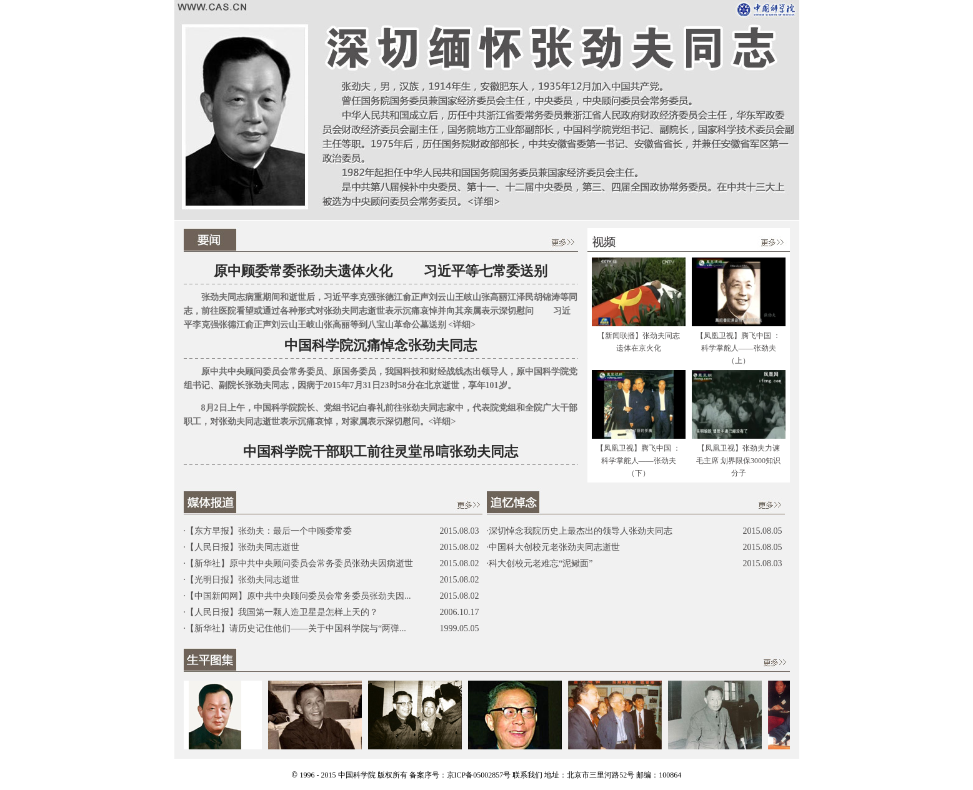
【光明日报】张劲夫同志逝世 (242, 579)
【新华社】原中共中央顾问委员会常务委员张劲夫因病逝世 (299, 563)
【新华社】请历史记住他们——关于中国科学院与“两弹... (296, 628)
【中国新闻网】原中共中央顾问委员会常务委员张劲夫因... (298, 596)
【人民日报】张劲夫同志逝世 (242, 547)
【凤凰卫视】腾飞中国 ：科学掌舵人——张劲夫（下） (638, 461)
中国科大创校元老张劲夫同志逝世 (554, 547)
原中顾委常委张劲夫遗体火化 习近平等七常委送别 (380, 271)
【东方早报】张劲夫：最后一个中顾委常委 (269, 531)
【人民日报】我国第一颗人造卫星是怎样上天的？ (282, 612)
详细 (462, 324)
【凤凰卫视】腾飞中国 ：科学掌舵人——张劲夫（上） (738, 348)
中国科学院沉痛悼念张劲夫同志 (380, 345)
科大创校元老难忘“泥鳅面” (540, 563)
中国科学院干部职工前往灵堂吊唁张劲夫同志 (380, 451)
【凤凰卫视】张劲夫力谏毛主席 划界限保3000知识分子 (738, 461)
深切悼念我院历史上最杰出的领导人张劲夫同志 (580, 531)
